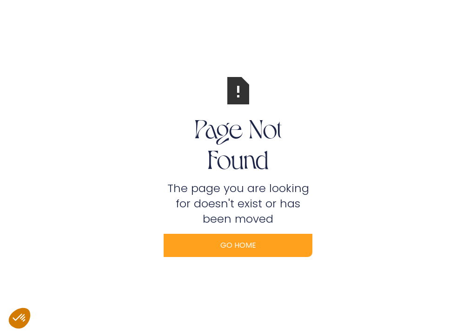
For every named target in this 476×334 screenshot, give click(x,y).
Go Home (238, 245)
